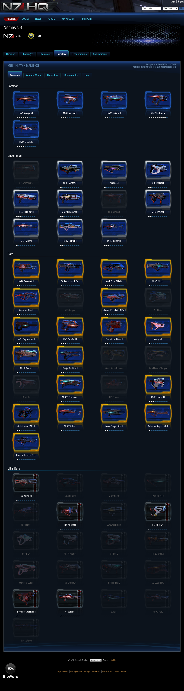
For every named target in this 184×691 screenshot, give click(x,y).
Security (123, 671)
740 (38, 36)
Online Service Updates (110, 671)
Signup (181, 1)
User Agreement (76, 671)
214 (18, 36)
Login (173, 1)
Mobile (113, 660)
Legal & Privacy (63, 671)
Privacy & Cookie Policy (92, 671)
